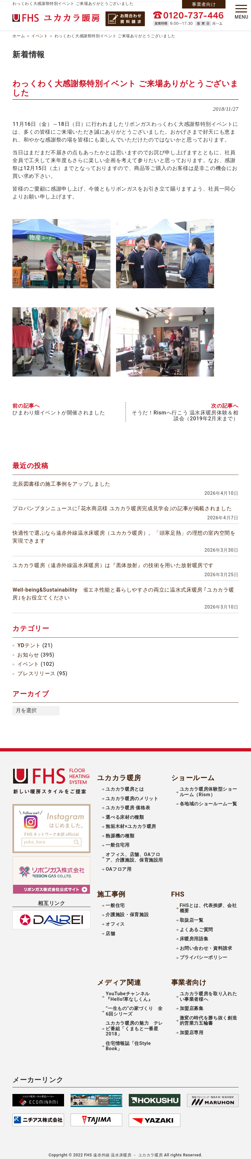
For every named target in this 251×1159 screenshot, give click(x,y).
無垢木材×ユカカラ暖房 (131, 821)
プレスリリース (36, 668)
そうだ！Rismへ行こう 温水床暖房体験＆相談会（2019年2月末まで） (185, 410)
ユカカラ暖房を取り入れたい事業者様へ (208, 991)
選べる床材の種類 (125, 812)
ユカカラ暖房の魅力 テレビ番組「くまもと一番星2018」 (134, 1024)
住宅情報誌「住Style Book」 (128, 1041)
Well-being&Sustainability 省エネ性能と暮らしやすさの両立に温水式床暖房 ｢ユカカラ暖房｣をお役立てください (123, 589)
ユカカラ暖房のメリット (132, 793)
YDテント (29, 640)
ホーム (18, 34)
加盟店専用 (192, 1027)
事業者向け (204, 4)
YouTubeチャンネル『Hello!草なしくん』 (129, 991)
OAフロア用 (118, 864)
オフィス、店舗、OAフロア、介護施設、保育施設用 (134, 852)
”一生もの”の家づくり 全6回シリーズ (134, 1006)
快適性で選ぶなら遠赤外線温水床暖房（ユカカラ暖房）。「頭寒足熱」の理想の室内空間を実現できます (123, 532)
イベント (39, 34)
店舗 (110, 928)
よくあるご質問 (196, 924)
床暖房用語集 (194, 934)
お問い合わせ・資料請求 (206, 943)
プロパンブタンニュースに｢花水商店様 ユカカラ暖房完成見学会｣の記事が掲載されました (122, 503)
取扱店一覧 (192, 915)
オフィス (115, 919)
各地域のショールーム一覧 (208, 799)
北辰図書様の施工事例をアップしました (61, 479)
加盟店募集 (192, 1003)
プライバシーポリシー (203, 952)
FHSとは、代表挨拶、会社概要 (208, 903)
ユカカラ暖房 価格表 (128, 803)
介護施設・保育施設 (127, 910)
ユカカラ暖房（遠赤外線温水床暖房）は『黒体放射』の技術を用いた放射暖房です (113, 560)
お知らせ (28, 650)
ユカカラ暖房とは (125, 784)
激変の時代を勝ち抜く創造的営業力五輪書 (208, 1015)
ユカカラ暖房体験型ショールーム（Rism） (208, 787)
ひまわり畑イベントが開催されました (58, 408)
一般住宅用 (117, 840)
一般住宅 (115, 900)
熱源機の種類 (120, 830)
